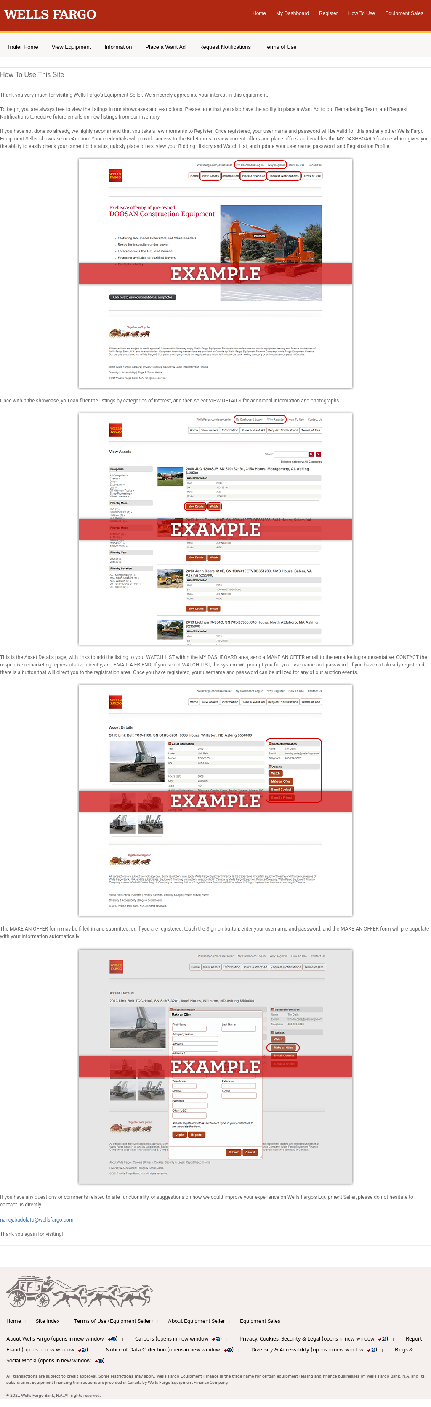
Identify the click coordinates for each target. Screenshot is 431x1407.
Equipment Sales (404, 13)
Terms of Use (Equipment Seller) (113, 1320)
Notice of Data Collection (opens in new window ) (170, 1349)
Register (328, 13)
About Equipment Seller (196, 1320)
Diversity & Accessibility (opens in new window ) (314, 1349)
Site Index (47, 1320)
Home (259, 13)
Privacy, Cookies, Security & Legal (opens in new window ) (313, 1338)
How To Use (361, 13)
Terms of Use (280, 47)
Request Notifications (225, 47)
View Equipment (71, 47)
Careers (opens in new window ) (178, 1338)
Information (118, 47)
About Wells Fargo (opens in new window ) (62, 1338)
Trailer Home (22, 47)
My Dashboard (292, 13)
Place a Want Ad (165, 47)
